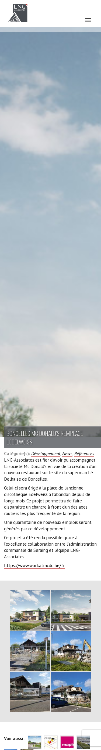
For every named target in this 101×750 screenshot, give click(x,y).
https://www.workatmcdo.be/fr (34, 565)
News (67, 453)
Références (84, 453)
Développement (45, 453)
